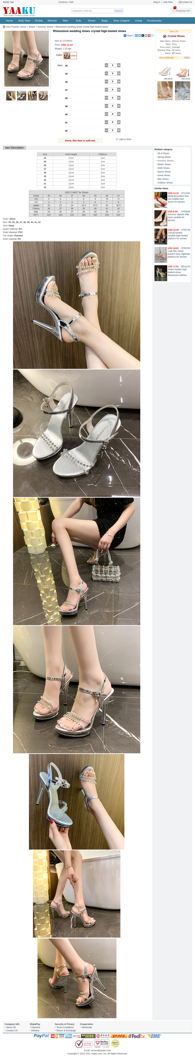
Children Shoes (165, 182)
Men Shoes (163, 179)
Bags (104, 20)
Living (138, 20)
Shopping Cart (182, 10)
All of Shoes (163, 153)
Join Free (168, 2)
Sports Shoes (164, 171)
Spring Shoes (164, 157)
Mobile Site (8, 2)
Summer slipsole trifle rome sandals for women (178, 215)
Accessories (154, 20)
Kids (78, 20)
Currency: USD (66, 2)
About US (11, 1027)
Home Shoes (163, 175)
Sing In (156, 2)
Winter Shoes (164, 164)
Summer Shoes (45, 27)
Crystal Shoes (174, 36)
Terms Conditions (65, 1027)
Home (9, 20)
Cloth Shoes (163, 168)
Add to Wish (125, 139)
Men (65, 20)
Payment (35, 1027)
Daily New (24, 20)
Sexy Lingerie (121, 20)
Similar (39, 20)
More (187, 57)
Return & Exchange (66, 1030)
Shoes (91, 20)
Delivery (35, 1030)
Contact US (12, 1030)
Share (128, 35)
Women (52, 20)
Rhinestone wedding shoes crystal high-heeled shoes (82, 27)
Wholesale (87, 1027)
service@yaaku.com (101, 1050)
